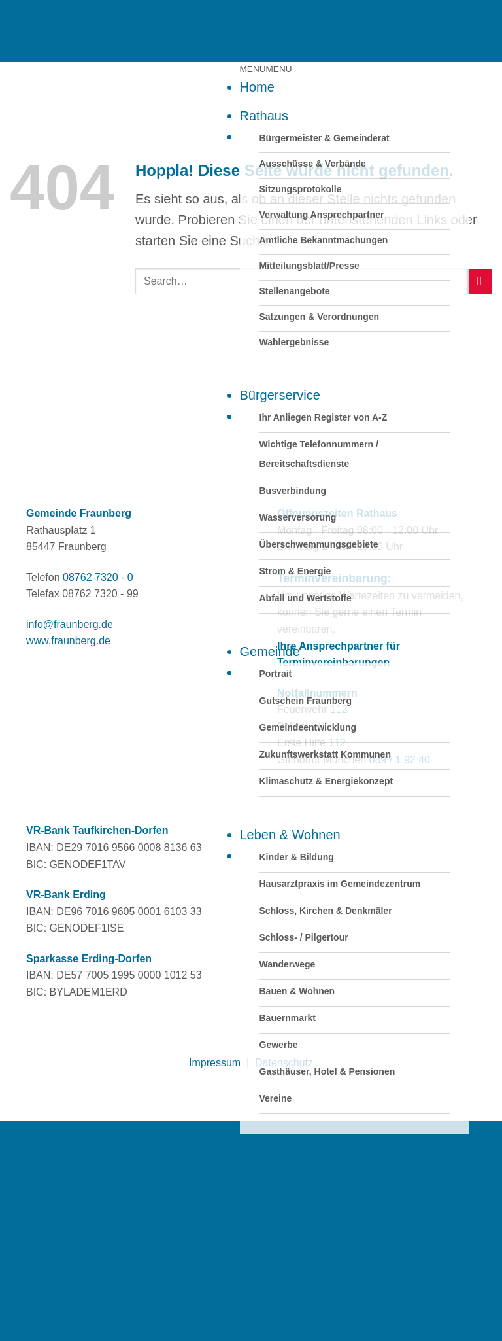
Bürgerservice (280, 395)
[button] (266, 69)
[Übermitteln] (479, 281)
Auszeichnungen (288, 1238)
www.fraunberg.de (68, 640)
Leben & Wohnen (290, 834)
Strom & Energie (295, 571)
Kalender (266, 1152)
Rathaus (264, 116)
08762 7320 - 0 (98, 577)
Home (257, 87)
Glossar (262, 1209)
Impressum (215, 1062)
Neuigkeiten (274, 1181)
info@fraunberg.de (69, 624)
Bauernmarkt (287, 1018)
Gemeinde (270, 651)
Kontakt (262, 1267)
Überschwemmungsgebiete (318, 544)
